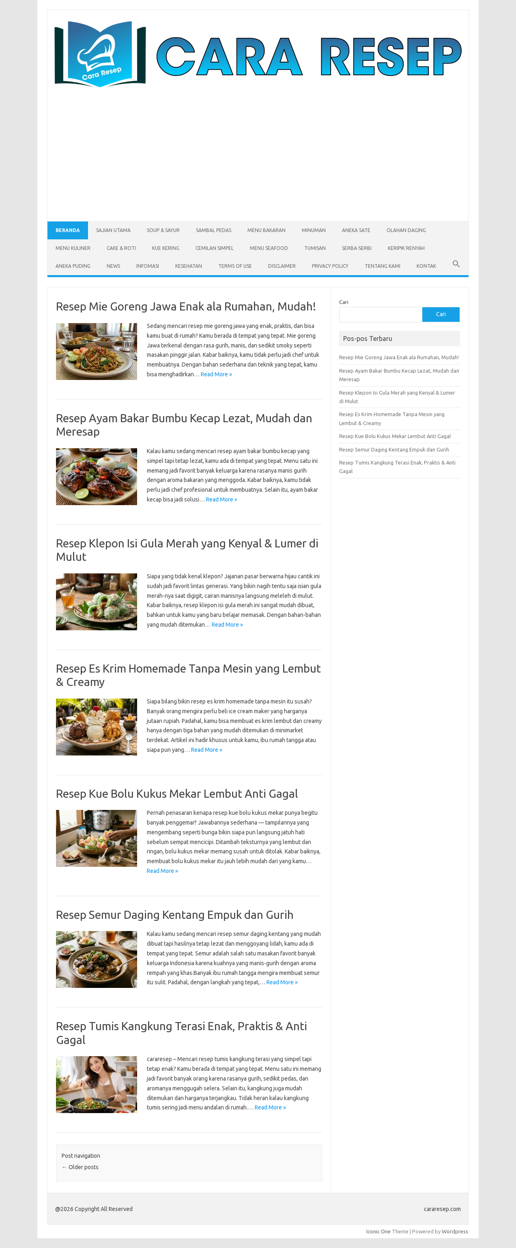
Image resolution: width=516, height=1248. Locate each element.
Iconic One (378, 1231)
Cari (343, 302)
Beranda (68, 230)
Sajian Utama (113, 230)
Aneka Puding (73, 266)
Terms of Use (235, 266)
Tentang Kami (382, 266)
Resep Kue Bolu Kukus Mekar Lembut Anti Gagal (177, 793)
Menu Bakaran (266, 230)
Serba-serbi (357, 248)
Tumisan (315, 248)
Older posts (80, 1167)
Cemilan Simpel (215, 248)
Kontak (426, 266)
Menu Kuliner (73, 248)
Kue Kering (165, 248)
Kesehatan (188, 266)
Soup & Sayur (163, 230)
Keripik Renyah (406, 248)
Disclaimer (282, 266)
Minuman (314, 230)
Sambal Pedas (213, 230)
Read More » (216, 374)
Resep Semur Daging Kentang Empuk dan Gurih (175, 914)
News (113, 266)
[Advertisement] (258, 149)
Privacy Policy (330, 266)
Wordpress (455, 1231)
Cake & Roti (121, 248)
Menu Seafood (269, 248)
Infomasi (147, 266)
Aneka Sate (356, 230)
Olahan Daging (406, 230)
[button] (456, 266)
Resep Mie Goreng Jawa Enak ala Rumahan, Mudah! (186, 306)
